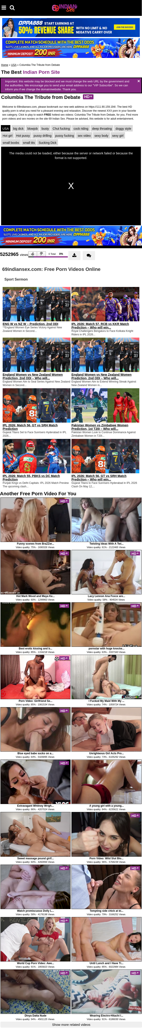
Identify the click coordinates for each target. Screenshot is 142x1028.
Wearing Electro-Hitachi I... (106, 1015)
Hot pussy (23, 135)
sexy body (101, 135)
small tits (29, 142)
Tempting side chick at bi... (106, 910)
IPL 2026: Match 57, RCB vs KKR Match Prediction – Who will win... (100, 325)
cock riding (81, 128)
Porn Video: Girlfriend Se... (35, 701)
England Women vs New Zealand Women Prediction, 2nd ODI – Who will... (33, 376)
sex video (84, 135)
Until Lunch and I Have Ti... (106, 963)
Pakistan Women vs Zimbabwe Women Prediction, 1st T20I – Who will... (99, 427)
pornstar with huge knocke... (107, 648)
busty (45, 128)
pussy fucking (64, 135)
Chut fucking (61, 128)
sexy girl (117, 135)
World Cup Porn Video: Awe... (35, 963)
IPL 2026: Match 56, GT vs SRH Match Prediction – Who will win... (99, 477)
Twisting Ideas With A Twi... (107, 543)
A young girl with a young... (106, 805)
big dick (18, 128)
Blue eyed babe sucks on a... (35, 753)
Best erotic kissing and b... (35, 648)
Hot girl (7, 135)
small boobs (11, 142)
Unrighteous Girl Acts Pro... (106, 753)
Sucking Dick (47, 142)
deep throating (102, 128)
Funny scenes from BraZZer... (35, 543)
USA (13, 65)
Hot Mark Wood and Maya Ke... (35, 596)
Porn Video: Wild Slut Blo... (106, 858)
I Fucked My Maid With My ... (106, 701)
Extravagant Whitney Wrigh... (35, 805)
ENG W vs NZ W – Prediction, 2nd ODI (30, 324)
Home (4, 65)
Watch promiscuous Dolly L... (35, 910)
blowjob (32, 128)
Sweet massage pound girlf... (35, 858)
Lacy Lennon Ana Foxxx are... (106, 596)
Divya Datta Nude (36, 1015)
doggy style (123, 128)
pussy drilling (43, 135)
